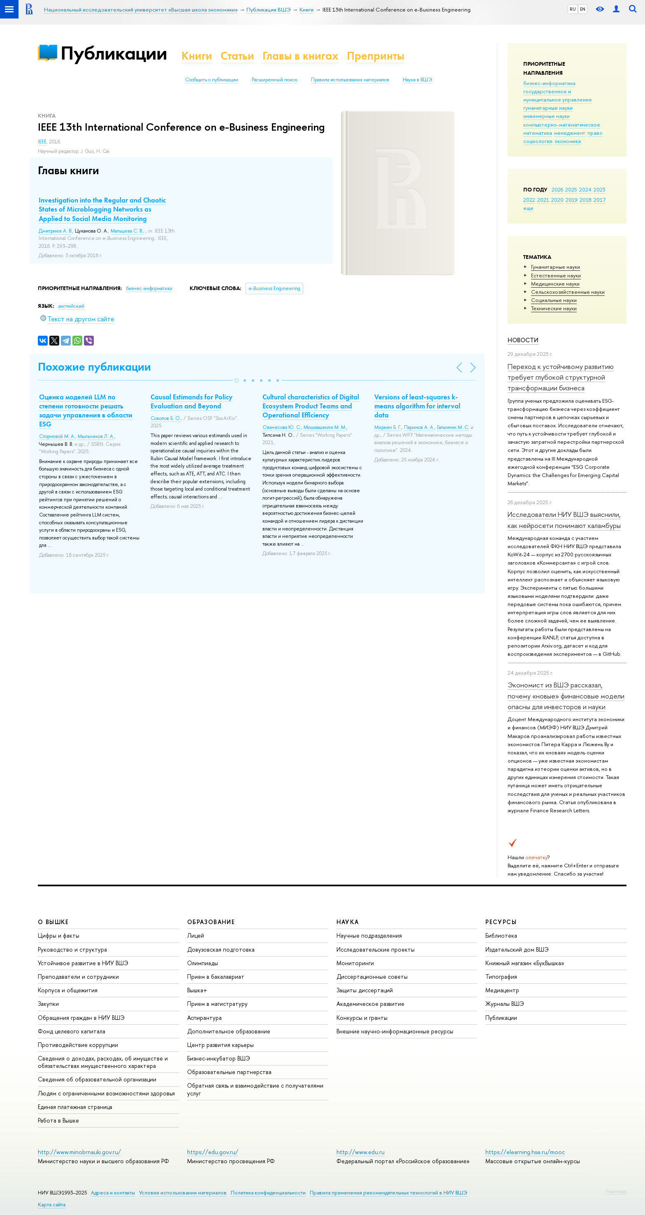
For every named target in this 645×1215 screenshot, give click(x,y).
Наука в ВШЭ (417, 79)
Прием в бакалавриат (215, 976)
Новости (523, 340)
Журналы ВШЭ (504, 1004)
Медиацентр (502, 990)
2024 (585, 189)
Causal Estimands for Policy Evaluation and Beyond (191, 401)
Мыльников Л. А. (96, 436)
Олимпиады (202, 963)
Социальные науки (554, 300)
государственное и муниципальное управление (557, 95)
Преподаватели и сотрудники (78, 976)
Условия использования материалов (183, 1192)
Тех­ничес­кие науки (554, 308)
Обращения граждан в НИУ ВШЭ (81, 1017)
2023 (600, 189)
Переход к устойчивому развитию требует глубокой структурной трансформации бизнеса (561, 377)
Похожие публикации (94, 367)
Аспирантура (204, 1017)
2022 (529, 199)
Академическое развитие (370, 1004)
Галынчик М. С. (453, 427)
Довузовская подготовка (221, 949)
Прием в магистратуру (217, 1004)
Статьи (237, 55)
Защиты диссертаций (364, 990)
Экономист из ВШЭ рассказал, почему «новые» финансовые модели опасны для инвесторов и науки (566, 695)
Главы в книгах (300, 55)
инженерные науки (546, 116)
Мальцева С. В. (127, 231)
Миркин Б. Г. (387, 427)
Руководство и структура (72, 949)
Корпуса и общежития (67, 990)
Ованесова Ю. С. (281, 427)
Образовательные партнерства (229, 1072)
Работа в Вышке (58, 1120)
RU (573, 9)
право (595, 132)
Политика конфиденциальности (268, 1192)
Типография (501, 976)
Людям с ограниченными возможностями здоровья (106, 1093)
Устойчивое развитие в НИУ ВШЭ (83, 963)
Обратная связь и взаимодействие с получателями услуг (255, 1089)
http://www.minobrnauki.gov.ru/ (79, 1152)
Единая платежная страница (75, 1107)
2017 (600, 199)
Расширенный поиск (274, 79)
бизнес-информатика (549, 83)
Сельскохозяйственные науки (568, 291)
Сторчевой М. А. (57, 436)
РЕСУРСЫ (501, 922)
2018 (586, 199)
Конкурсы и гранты (361, 1017)
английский (71, 306)
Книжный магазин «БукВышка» (524, 963)
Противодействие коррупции (78, 1045)
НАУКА (347, 922)
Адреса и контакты (113, 1192)
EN (582, 9)
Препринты (375, 55)
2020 (557, 199)
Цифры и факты (58, 935)
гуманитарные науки (548, 107)
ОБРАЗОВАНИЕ (211, 922)
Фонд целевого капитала (71, 1031)
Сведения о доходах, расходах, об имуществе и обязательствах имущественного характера (103, 1062)
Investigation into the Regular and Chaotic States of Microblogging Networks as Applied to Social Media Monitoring (102, 209)
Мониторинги (355, 963)
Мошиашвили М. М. (325, 427)
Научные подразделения (369, 935)
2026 (557, 189)
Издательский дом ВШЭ (517, 949)
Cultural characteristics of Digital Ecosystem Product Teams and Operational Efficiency (310, 406)
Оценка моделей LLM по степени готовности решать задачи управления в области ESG (85, 410)
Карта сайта (51, 1204)
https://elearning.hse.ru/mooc (525, 1152)
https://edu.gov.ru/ (212, 1152)
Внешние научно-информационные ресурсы (394, 1031)
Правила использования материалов (350, 79)
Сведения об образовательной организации (97, 1079)
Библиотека (501, 935)
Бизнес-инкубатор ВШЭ (218, 1058)
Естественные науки (556, 275)
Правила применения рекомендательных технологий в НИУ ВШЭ (388, 1192)
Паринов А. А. (419, 427)
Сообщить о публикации (211, 79)
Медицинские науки (555, 283)
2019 (572, 199)
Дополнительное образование (228, 1031)
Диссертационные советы (372, 976)
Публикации (113, 52)
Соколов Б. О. (166, 418)
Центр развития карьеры (220, 1045)
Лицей (195, 935)
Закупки (48, 1004)
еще (528, 208)
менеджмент (569, 132)
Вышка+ (197, 990)
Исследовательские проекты (375, 949)
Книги (196, 55)
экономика (568, 141)
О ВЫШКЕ (53, 922)
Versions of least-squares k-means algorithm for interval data (417, 406)
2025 (571, 189)
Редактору (616, 1191)
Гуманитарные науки (555, 266)
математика (537, 132)
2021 (543, 199)
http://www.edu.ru (360, 1152)
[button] (236, 380)
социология (537, 141)
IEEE (42, 141)
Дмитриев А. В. (55, 231)
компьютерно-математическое (561, 124)
